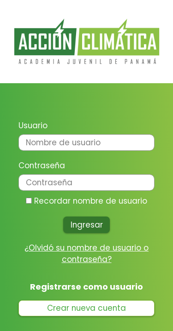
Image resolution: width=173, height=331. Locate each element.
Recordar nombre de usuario (90, 200)
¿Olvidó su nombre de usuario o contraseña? (86, 253)
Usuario (33, 125)
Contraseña (41, 165)
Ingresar (87, 224)
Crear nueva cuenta (86, 308)
